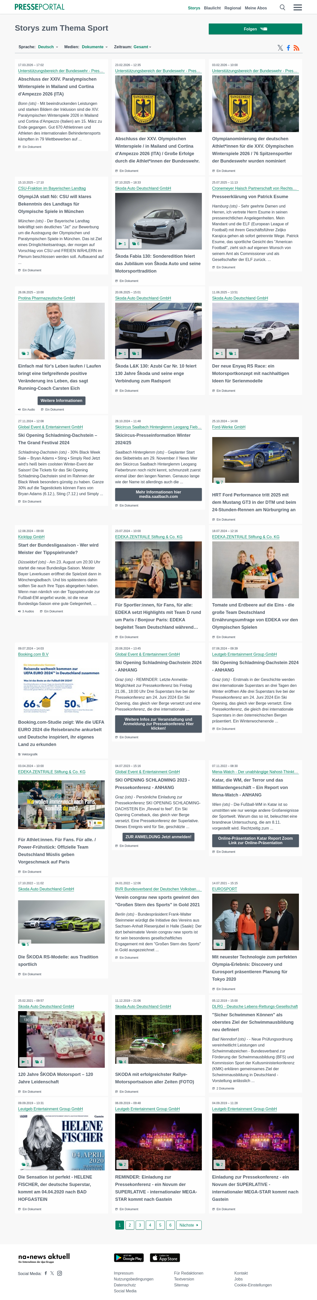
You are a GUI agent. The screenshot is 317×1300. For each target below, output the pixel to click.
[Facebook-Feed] (288, 49)
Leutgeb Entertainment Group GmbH (244, 653)
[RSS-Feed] (296, 49)
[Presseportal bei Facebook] (44, 1271)
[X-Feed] (280, 49)
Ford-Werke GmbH (229, 427)
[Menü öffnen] (297, 7)
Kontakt (241, 1270)
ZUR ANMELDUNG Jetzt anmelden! (158, 835)
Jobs (238, 1276)
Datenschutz (125, 1282)
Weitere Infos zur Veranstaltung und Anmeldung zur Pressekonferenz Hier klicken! (158, 722)
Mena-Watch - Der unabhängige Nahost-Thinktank (256, 770)
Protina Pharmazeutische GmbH (47, 298)
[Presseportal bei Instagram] (58, 1270)
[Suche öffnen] (283, 7)
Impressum (123, 1270)
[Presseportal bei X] (50, 1271)
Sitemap (181, 1282)
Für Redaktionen (188, 1270)
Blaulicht (212, 8)
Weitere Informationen (61, 400)
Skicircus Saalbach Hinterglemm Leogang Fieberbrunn (164, 427)
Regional (232, 8)
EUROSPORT (225, 887)
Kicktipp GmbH (32, 536)
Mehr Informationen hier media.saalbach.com (158, 494)
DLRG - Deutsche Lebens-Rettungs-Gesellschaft (255, 1004)
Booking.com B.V (34, 653)
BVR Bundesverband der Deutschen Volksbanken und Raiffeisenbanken (179, 887)
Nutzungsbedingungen (134, 1276)
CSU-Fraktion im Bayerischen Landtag (52, 189)
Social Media (125, 1288)
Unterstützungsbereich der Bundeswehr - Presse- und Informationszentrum (84, 72)
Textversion (184, 1276)
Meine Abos (256, 8)
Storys (194, 8)
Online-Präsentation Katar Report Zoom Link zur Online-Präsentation (255, 839)
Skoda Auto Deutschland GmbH (144, 189)
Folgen (255, 29)
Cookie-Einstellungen (253, 1282)
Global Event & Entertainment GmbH (51, 427)
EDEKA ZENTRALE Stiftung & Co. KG (149, 536)
